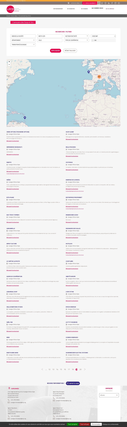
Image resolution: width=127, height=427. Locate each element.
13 (53, 369)
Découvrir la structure (13, 140)
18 (73, 369)
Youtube (118, 3)
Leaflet (110, 125)
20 (80, 369)
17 (69, 369)
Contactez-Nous (74, 383)
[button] (25, 117)
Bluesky (101, 3)
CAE (95, 40)
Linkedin (108, 3)
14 (57, 369)
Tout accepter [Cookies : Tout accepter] (72, 424)
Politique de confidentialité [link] (110, 424)
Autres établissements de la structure (15, 173)
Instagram (115, 3)
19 (77, 369)
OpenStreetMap (114, 125)
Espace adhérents (90, 3)
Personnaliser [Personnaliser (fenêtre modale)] (96, 424)
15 (61, 369)
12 (49, 369)
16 (65, 369)
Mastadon (105, 3)
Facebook (112, 3)
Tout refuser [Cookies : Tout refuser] (84, 424)
